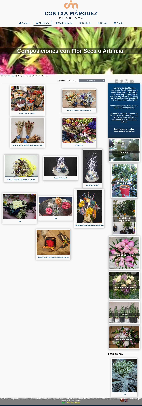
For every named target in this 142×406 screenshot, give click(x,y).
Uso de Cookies (73, 403)
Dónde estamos (64, 23)
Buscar (102, 23)
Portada (24, 23)
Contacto (85, 23)
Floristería (42, 23)
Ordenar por (73, 81)
